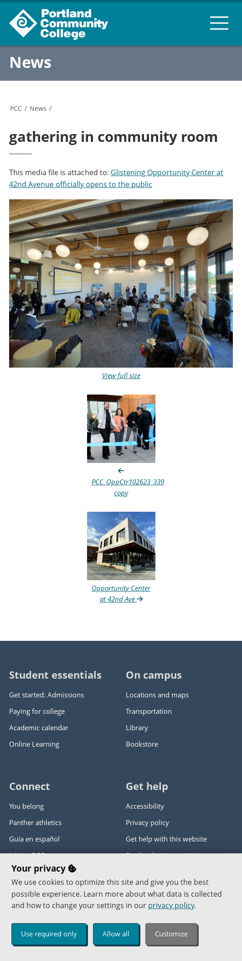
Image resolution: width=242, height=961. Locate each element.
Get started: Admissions (46, 694)
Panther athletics (35, 822)
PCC (16, 108)
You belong (26, 805)
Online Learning (34, 743)
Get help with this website (166, 838)
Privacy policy (147, 822)
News (30, 62)
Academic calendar (38, 727)
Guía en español (34, 838)
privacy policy (171, 905)
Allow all (116, 933)
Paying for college (37, 711)
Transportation (149, 711)
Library (137, 727)
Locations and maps (157, 694)
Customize (171, 933)
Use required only (49, 933)
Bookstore (142, 743)
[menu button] (219, 23)
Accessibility (145, 805)
